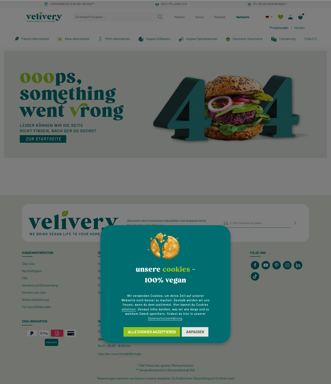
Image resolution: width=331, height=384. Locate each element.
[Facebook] (255, 265)
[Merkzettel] (280, 17)
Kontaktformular (130, 354)
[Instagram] (287, 265)
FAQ (24, 278)
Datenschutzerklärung (165, 318)
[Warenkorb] (300, 17)
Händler (299, 28)
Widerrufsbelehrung (35, 300)
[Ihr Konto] (290, 17)
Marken (180, 17)
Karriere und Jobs (34, 292)
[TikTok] (255, 276)
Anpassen (195, 331)
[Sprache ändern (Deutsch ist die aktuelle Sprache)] (269, 17)
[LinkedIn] (298, 265)
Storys (199, 17)
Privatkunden (279, 28)
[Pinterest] (276, 265)
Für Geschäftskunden (36, 307)
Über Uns (28, 264)
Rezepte (219, 17)
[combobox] (114, 17)
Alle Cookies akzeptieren (152, 331)
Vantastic (243, 17)
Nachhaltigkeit (32, 271)
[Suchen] (160, 17)
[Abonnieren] (295, 223)
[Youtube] (266, 265)
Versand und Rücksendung (40, 285)
